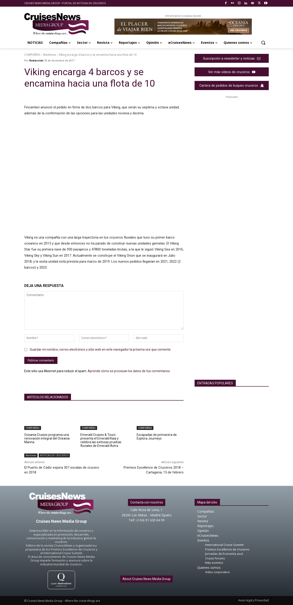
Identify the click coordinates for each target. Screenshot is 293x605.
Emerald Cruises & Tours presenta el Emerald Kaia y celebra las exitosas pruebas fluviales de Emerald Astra (100, 440)
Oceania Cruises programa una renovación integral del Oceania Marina (47, 438)
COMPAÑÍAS (32, 55)
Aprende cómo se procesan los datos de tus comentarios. (129, 371)
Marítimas (49, 55)
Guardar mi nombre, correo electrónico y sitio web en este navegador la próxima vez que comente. (100, 349)
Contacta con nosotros (146, 502)
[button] (263, 42)
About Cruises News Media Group (146, 579)
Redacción (36, 60)
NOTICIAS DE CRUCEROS (54, 455)
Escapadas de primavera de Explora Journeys (157, 436)
